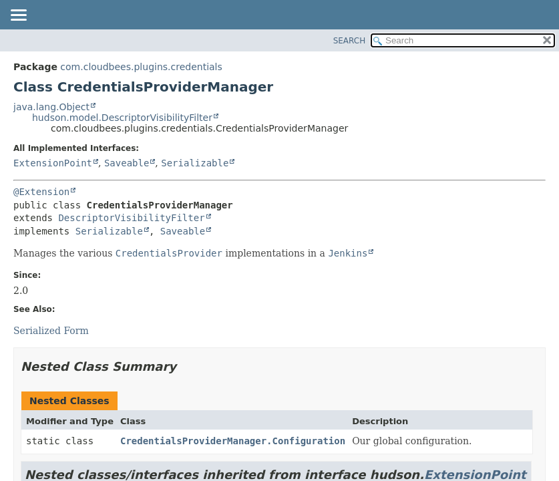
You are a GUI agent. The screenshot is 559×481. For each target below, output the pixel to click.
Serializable (194, 163)
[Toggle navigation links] (18, 16)
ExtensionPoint (52, 163)
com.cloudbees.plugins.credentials (141, 66)
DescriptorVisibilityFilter (131, 217)
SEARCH (349, 40)
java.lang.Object (51, 107)
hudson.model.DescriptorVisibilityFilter (122, 117)
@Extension (41, 191)
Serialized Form (51, 330)
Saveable (126, 163)
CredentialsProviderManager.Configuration (232, 441)
